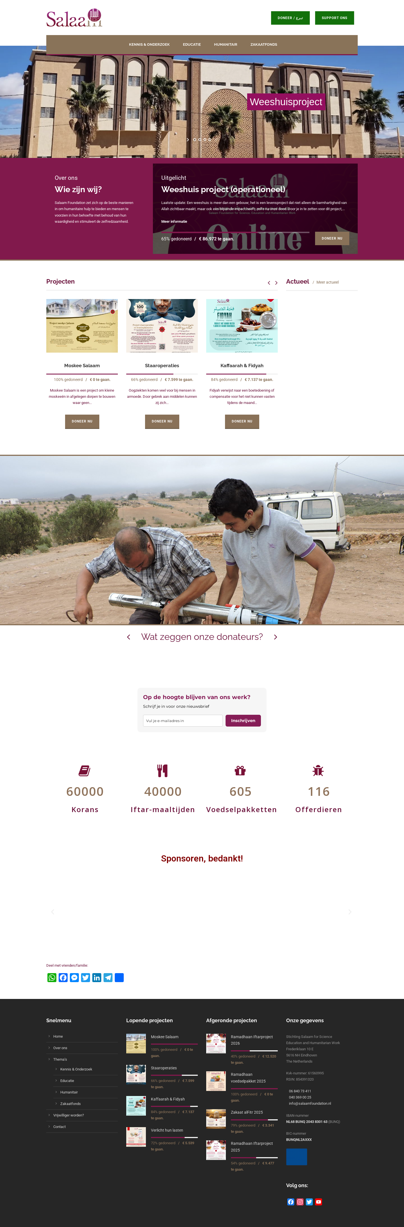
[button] (53, 911)
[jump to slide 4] (209, 140)
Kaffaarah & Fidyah (242, 365)
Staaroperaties (162, 365)
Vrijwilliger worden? (68, 1115)
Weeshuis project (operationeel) (223, 189)
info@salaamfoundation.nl (310, 1103)
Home (58, 1036)
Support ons (334, 18)
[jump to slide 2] (199, 140)
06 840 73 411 (300, 1091)
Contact (59, 1127)
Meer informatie (174, 221)
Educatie (192, 44)
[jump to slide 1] (194, 140)
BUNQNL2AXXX (299, 1140)
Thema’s (60, 1059)
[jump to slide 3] (204, 140)
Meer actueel (327, 282)
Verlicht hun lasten (167, 1130)
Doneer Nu (332, 238)
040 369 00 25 (300, 1097)
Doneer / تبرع (290, 18)
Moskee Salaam (82, 365)
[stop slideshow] (215, 140)
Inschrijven (243, 720)
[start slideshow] (188, 140)
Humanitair (225, 44)
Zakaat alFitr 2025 (247, 1112)
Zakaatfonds (264, 44)
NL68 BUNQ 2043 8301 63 (306, 1122)
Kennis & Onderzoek (149, 44)
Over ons (60, 1048)
